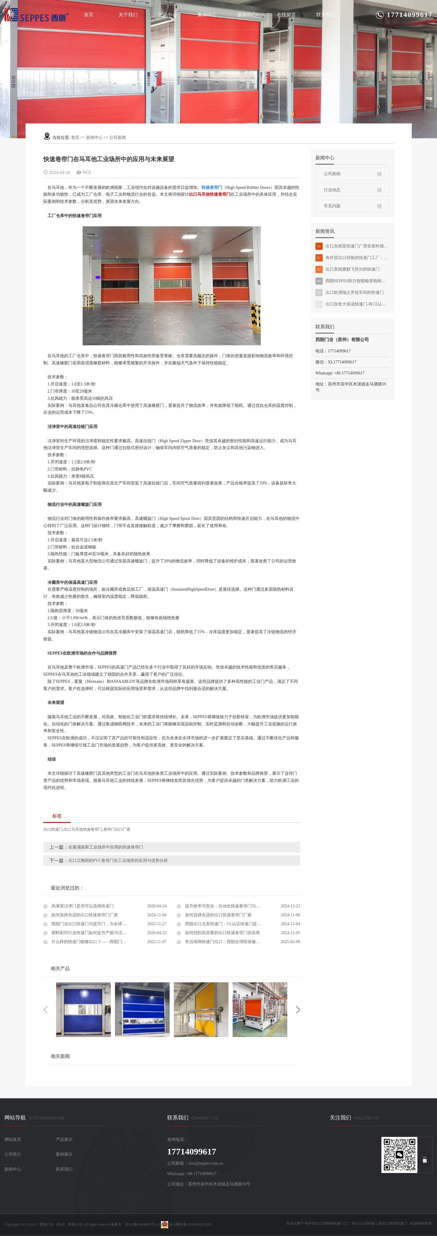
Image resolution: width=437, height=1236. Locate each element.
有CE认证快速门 (365, 1223)
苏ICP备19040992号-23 (142, 1224)
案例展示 (64, 1154)
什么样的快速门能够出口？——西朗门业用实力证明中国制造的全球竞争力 (109, 941)
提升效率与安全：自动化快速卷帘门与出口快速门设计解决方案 (242, 906)
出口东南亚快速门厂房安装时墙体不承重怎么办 (352, 246)
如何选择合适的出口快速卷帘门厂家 (84, 915)
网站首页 (12, 1139)
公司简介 (12, 1154)
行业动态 (332, 190)
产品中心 (167, 14)
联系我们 (325, 14)
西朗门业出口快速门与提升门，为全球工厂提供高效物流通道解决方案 (109, 924)
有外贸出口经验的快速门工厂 (328, 1223)
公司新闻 (117, 137)
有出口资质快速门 (393, 1223)
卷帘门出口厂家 (116, 829)
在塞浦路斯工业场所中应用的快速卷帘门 (105, 847)
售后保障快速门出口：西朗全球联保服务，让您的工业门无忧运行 (242, 941)
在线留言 (286, 14)
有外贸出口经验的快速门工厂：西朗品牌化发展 (352, 257)
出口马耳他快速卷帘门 (83, 829)
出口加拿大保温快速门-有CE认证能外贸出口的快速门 (352, 304)
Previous (45, 1010)
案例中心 (207, 14)
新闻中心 (246, 14)
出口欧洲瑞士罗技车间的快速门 (349, 292)
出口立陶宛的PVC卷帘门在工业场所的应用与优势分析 (118, 860)
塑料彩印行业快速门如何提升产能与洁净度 (91, 933)
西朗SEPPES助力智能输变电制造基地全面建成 (352, 281)
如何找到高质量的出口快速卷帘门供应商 (222, 933)
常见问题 (332, 206)
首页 (88, 14)
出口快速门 (53, 829)
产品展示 (64, 1139)
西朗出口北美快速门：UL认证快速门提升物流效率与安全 (237, 924)
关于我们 (128, 14)
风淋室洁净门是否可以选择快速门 (82, 906)
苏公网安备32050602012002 (186, 1224)
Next (298, 1010)
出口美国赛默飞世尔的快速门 (347, 269)
